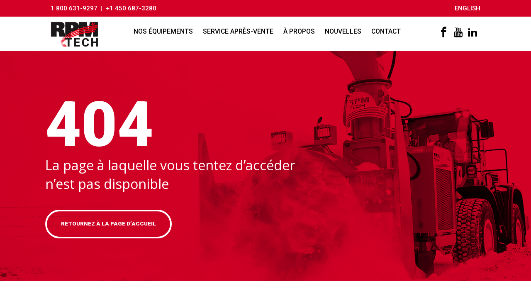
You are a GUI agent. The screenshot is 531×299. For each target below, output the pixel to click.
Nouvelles (344, 32)
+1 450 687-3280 (132, 8)
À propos (300, 32)
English (467, 8)
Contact (387, 32)
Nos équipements (164, 32)
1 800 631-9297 (74, 8)
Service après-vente (239, 32)
